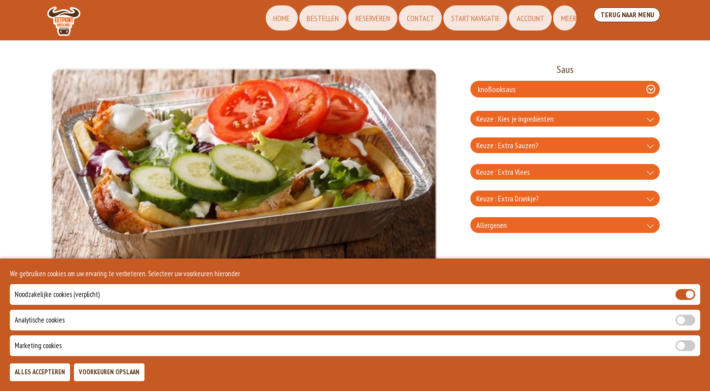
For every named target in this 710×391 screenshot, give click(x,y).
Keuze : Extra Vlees (503, 172)
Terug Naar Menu (625, 20)
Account (519, 21)
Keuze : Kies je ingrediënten (515, 119)
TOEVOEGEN (575, 375)
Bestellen (302, 21)
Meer (560, 21)
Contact (405, 21)
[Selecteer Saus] (565, 89)
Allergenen (491, 225)
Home (258, 21)
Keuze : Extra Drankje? (507, 198)
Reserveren (354, 21)
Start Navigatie (462, 21)
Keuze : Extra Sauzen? (507, 145)
